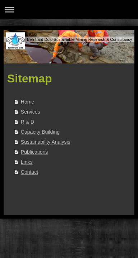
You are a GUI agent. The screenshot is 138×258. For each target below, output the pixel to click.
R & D (27, 122)
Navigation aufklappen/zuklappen (69, 9)
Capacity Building (40, 132)
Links (27, 162)
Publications (34, 152)
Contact (29, 172)
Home (27, 102)
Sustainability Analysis (45, 142)
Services (30, 112)
